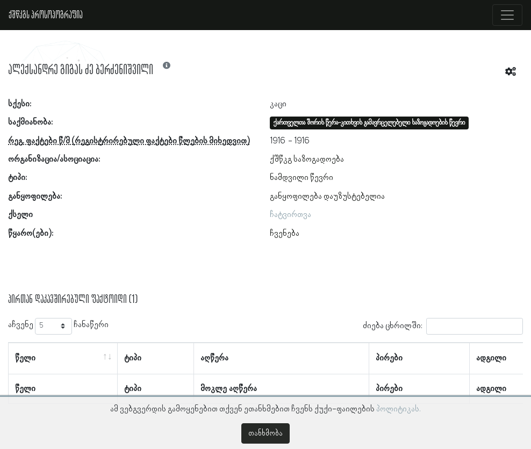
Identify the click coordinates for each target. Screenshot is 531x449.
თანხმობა (265, 433)
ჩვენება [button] (284, 233)
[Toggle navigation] (507, 15)
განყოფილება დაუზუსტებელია (327, 196)
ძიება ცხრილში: (443, 326)
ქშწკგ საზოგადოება (307, 159)
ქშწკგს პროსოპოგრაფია (46, 15)
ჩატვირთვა (290, 215)
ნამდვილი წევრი (301, 178)
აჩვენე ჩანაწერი (58, 326)
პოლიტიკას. (398, 409)
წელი (25, 358)
